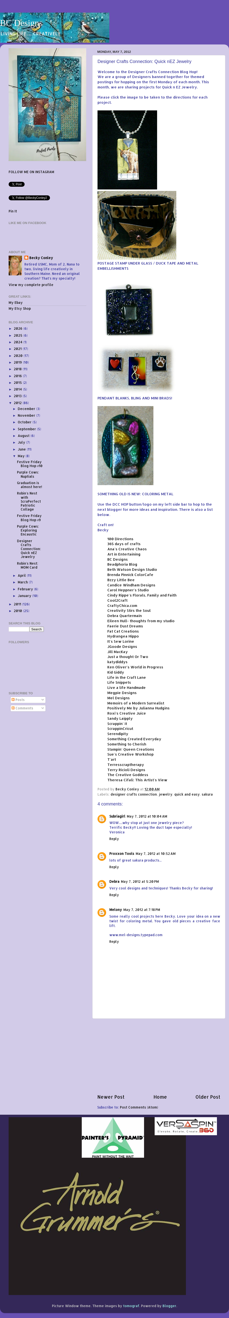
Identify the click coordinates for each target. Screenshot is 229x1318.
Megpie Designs (122, 692)
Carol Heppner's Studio (128, 590)
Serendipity (117, 733)
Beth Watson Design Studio (132, 569)
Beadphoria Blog (122, 564)
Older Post (208, 1097)
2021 (18, 349)
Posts (18, 700)
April (22, 575)
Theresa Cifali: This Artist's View (137, 780)
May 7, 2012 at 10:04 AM (147, 816)
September (27, 429)
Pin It (13, 211)
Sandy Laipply (120, 718)
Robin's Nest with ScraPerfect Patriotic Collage (29, 501)
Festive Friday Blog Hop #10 (30, 464)
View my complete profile (31, 285)
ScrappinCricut (120, 728)
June (22, 449)
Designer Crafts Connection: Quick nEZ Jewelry (29, 549)
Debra (114, 881)
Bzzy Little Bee (121, 579)
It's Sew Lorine (120, 641)
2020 (19, 355)
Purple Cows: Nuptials (28, 474)
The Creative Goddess (127, 774)
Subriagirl (117, 816)
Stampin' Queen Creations (130, 749)
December (27, 409)
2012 (18, 403)
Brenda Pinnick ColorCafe (130, 574)
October (25, 422)
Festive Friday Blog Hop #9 (29, 518)
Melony (115, 909)
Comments (22, 708)
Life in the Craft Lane (126, 677)
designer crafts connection (134, 794)
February (26, 589)
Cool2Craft (117, 600)
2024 (18, 342)
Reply (114, 839)
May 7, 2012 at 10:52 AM (156, 853)
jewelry (165, 794)
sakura (207, 794)
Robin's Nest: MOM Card (27, 565)
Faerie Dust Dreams (125, 626)
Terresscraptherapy (125, 764)
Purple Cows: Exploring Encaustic (28, 530)
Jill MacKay (117, 651)
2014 (18, 389)
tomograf (131, 1306)
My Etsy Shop (20, 308)
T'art (111, 759)
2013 (18, 396)
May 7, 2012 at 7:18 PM (141, 909)
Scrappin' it (117, 723)
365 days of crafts (124, 543)
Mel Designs (118, 698)
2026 (18, 328)
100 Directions (120, 538)
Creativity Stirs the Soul (129, 610)
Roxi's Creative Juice (126, 713)
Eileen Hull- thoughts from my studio (141, 620)
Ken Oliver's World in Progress (135, 667)
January (25, 596)
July (22, 442)
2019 (18, 362)
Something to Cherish (126, 744)
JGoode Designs (122, 646)
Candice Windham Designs (131, 585)
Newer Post (111, 1097)
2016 (18, 376)
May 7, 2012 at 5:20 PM (140, 881)
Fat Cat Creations (123, 631)
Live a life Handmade (126, 687)
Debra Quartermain (124, 615)
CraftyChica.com (122, 605)
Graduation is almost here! (29, 485)
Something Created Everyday (134, 739)
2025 (18, 335)
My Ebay (16, 302)
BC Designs (21, 23)
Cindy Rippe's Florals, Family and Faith (142, 595)
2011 (18, 604)
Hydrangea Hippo (123, 636)
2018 (18, 369)
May (22, 456)
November (27, 415)
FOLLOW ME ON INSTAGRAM (31, 172)
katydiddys (117, 661)
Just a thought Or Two (127, 656)
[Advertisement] (159, 1056)
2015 (18, 382)
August (24, 435)
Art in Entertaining (124, 554)
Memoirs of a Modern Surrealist (135, 703)
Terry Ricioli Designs (126, 769)
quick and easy (187, 794)
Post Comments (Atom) (139, 1107)
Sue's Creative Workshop (130, 754)
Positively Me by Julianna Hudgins (138, 708)
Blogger (169, 1306)
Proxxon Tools (121, 853)
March (23, 582)
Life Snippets (119, 682)
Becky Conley (41, 258)
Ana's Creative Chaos (127, 549)
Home (160, 1097)
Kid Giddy (115, 672)
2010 (18, 611)
